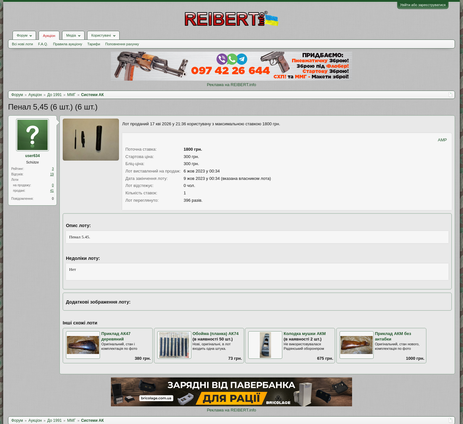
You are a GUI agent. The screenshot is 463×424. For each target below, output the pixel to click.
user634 (32, 156)
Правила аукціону (67, 44)
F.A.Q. (43, 44)
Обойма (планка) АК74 (216, 333)
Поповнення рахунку (122, 44)
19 (52, 174)
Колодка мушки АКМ (305, 333)
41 (52, 190)
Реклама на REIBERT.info (231, 84)
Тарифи (93, 44)
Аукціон (49, 36)
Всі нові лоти (22, 44)
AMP (442, 139)
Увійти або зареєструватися (423, 5)
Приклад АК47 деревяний (116, 336)
